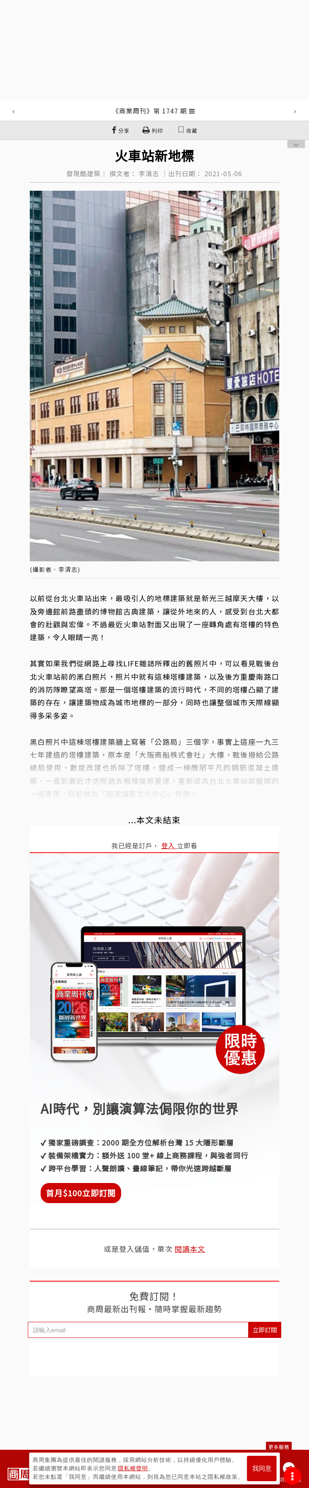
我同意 (262, 1468)
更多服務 (278, 1446)
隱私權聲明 (133, 1468)
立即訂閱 (265, 1329)
